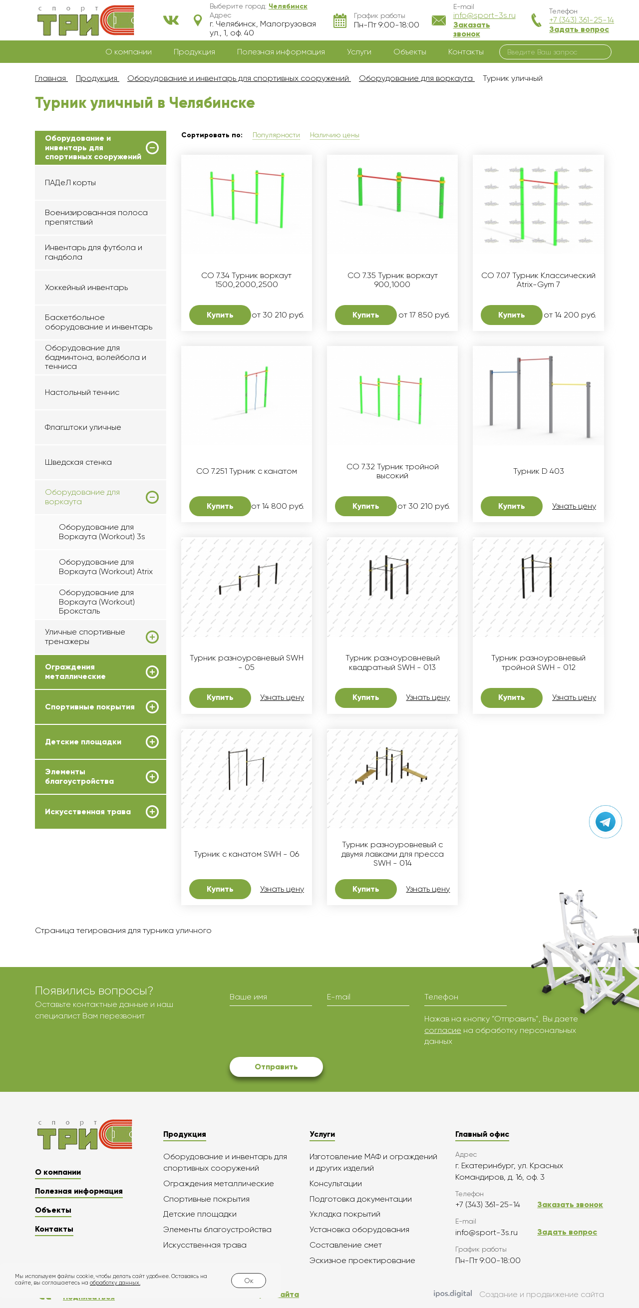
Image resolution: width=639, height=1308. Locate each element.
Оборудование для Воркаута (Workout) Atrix (106, 566)
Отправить (276, 1066)
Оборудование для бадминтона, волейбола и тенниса (95, 357)
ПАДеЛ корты (70, 182)
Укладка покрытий (345, 1214)
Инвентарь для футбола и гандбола (93, 252)
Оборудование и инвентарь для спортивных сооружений (93, 147)
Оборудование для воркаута (82, 497)
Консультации (336, 1183)
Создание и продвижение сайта (519, 1295)
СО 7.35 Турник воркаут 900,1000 (392, 280)
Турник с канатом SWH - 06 (246, 854)
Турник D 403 (538, 471)
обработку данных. (115, 1283)
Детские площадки (83, 741)
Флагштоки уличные (83, 427)
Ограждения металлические (75, 671)
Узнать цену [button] (574, 506)
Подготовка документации (361, 1199)
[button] (288, 6)
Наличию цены (334, 135)
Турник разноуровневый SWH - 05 (247, 662)
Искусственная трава (88, 811)
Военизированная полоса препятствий (96, 217)
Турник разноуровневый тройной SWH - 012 (538, 662)
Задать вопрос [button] (579, 29)
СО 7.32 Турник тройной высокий (392, 471)
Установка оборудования (359, 1229)
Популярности (276, 135)
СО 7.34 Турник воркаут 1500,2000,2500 (246, 280)
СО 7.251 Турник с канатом (246, 471)
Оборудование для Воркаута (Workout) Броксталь (97, 602)
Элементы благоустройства (79, 776)
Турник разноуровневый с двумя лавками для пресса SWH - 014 (392, 854)
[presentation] (305, 1032)
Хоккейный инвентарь (86, 287)
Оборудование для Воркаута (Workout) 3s (102, 531)
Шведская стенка (78, 462)
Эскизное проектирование (362, 1260)
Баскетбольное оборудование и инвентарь (98, 322)
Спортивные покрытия (90, 706)
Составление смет (346, 1245)
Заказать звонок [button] (471, 29)
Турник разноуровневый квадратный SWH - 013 (392, 662)
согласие (442, 1030)
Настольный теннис (82, 392)
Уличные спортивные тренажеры (85, 637)
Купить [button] (220, 315)
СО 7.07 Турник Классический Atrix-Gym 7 (538, 280)
